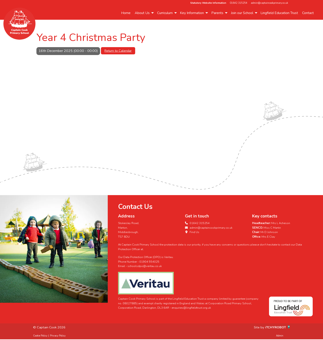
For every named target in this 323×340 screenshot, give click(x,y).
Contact (308, 13)
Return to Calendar (118, 50)
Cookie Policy (40, 335)
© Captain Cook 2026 (50, 327)
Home (126, 13)
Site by (257, 327)
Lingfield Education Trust (279, 13)
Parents (217, 13)
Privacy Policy (58, 335)
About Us (142, 13)
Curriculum (165, 13)
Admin (279, 335)
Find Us (192, 232)
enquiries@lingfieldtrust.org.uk (191, 308)
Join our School (242, 13)
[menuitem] (126, 13)
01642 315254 (238, 3)
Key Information (192, 13)
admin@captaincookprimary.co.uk (269, 3)
